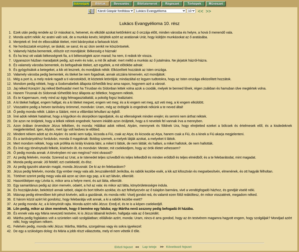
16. (9, 102)
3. (11, 42)
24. (9, 143)
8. (11, 65)
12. (9, 84)
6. (11, 56)
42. (9, 231)
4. (11, 46)
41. (9, 226)
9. (11, 70)
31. (9, 176)
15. (9, 98)
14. (9, 93)
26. (9, 153)
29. (9, 167)
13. (9, 88)
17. (9, 107)
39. (9, 213)
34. (9, 190)
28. (9, 162)
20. (9, 121)
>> (208, 11)
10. (9, 74)
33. (9, 185)
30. (9, 171)
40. (9, 218)
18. (9, 112)
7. (11, 60)
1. (11, 32)
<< (200, 11)
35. (9, 195)
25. (9, 148)
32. (9, 181)
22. (9, 134)
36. (9, 199)
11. (9, 79)
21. (9, 126)
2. (11, 37)
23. (9, 139)
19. (9, 116)
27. (9, 157)
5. (11, 51)
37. (9, 204)
